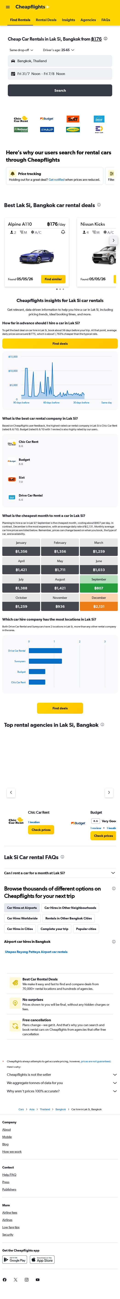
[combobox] (22, 50)
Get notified (56, 179)
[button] (8, 7)
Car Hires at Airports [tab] (22, 908)
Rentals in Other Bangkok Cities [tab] (68, 918)
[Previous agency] (11, 792)
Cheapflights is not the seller (62, 1074)
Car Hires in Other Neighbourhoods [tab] (70, 908)
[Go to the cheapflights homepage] (33, 7)
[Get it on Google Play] (14, 1259)
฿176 (96, 39)
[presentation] (105, 38)
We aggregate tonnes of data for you (62, 1083)
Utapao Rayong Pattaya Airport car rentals (36, 952)
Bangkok (61, 1109)
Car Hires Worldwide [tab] (22, 918)
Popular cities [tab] (86, 929)
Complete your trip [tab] (54, 929)
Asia (31, 1109)
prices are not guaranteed (95, 1061)
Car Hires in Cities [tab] (20, 929)
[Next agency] (109, 792)
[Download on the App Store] (42, 1259)
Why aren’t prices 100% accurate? (62, 1091)
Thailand (45, 1109)
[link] (60, 344)
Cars (21, 1109)
